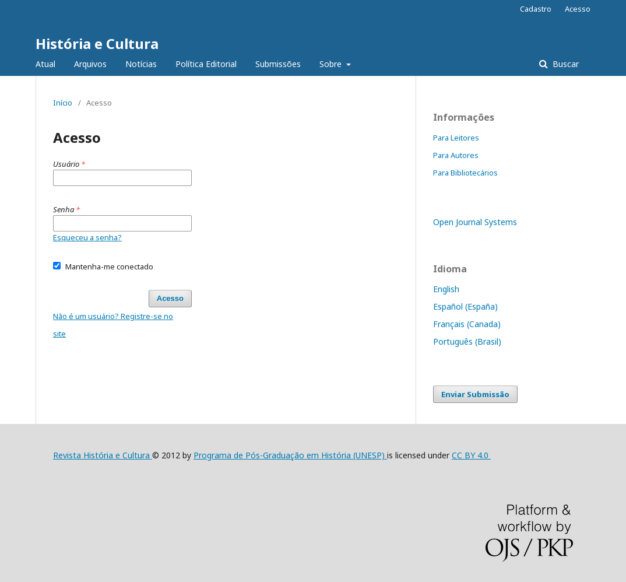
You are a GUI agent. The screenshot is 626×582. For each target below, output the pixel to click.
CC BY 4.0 (471, 455)
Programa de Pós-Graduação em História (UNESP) (290, 455)
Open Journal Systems (475, 221)
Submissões (278, 63)
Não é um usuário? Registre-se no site (113, 325)
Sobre (331, 63)
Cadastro (535, 8)
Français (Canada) (467, 323)
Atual (45, 63)
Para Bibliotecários (465, 172)
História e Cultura (97, 43)
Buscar (564, 63)
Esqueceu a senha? (87, 237)
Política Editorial (206, 63)
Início (62, 102)
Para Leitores (456, 137)
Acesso (577, 8)
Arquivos (90, 63)
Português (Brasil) (467, 341)
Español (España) (465, 306)
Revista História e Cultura (102, 455)
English (446, 288)
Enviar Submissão (475, 394)
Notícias (141, 63)
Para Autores (456, 155)
